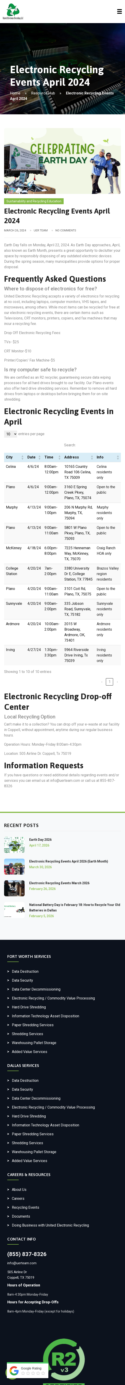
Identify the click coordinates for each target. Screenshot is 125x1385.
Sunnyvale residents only (105, 609)
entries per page (31, 434)
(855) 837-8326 (27, 1254)
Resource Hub (43, 93)
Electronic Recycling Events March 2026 (59, 883)
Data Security (22, 980)
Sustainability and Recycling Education (33, 201)
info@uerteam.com (21, 1263)
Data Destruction (25, 971)
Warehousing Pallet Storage (34, 1043)
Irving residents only (104, 655)
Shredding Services (27, 1034)
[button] (22, 457)
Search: (70, 445)
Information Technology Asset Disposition (45, 1016)
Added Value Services (29, 1052)
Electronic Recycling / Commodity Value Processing (53, 998)
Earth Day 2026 (40, 839)
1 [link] (110, 682)
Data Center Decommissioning (36, 989)
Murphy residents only (104, 512)
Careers (18, 1198)
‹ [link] (101, 682)
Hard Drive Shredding (29, 1007)
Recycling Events (25, 1207)
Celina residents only (104, 472)
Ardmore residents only (104, 629)
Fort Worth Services (29, 956)
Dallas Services (23, 1065)
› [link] (117, 682)
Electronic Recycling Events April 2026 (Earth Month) (68, 861)
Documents (21, 1216)
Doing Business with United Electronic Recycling (50, 1225)
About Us (19, 1189)
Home (15, 93)
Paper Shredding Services (33, 1025)
